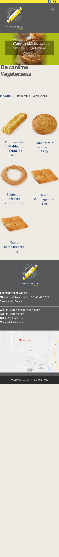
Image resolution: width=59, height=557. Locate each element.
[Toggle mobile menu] (52, 8)
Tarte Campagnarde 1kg (38, 227)
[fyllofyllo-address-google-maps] (29, 332)
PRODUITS (6, 95)
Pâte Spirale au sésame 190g (39, 160)
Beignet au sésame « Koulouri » (14, 214)
